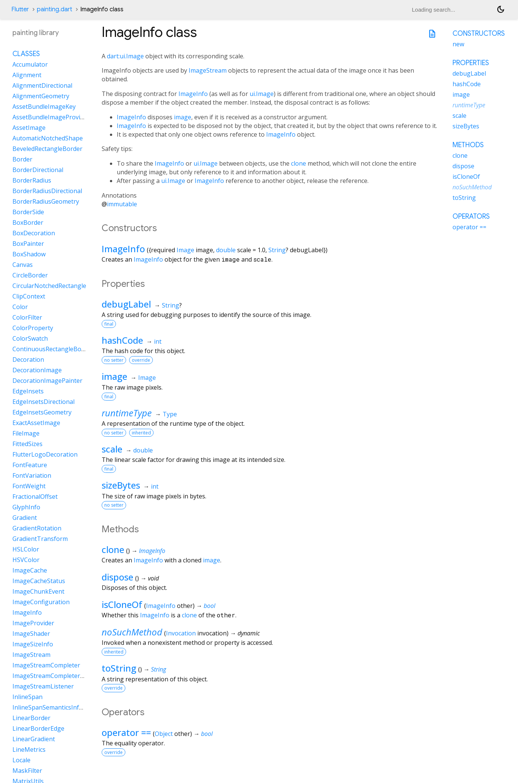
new (458, 44)
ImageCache (29, 570)
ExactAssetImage (36, 423)
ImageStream (208, 70)
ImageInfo (193, 94)
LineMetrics (29, 749)
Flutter (20, 9)
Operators (471, 216)
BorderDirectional (37, 170)
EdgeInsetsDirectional (43, 402)
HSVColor (26, 560)
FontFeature (29, 465)
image (182, 117)
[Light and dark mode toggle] (501, 9)
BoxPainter (28, 243)
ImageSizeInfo (32, 644)
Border (22, 159)
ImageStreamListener (43, 686)
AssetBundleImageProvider (51, 117)
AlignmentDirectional (42, 85)
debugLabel (126, 304)
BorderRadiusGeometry (45, 201)
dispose (117, 577)
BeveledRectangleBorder (47, 149)
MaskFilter (27, 770)
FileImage (26, 433)
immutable (122, 204)
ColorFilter (27, 317)
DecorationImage (37, 370)
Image (185, 250)
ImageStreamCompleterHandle (56, 676)
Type (170, 414)
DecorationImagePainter (47, 380)
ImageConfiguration (41, 602)
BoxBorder (27, 222)
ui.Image (262, 94)
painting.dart (54, 9)
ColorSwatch (30, 338)
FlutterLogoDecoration (45, 454)
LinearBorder (31, 718)
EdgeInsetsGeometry (42, 412)
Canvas (22, 264)
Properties (470, 63)
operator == (126, 732)
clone (298, 163)
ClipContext (28, 296)
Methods (468, 145)
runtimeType (127, 413)
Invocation (181, 633)
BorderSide (28, 212)
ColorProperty (32, 328)
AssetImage (29, 127)
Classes (26, 54)
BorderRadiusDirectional (47, 191)
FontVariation (31, 475)
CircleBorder (30, 275)
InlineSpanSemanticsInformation (58, 707)
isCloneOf (122, 604)
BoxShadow (29, 254)
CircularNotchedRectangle (49, 286)
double (226, 250)
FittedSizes (27, 444)
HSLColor (25, 549)
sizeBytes (121, 485)
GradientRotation (36, 528)
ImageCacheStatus (38, 581)
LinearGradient (33, 739)
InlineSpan (27, 697)
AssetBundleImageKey (44, 106)
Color (20, 307)
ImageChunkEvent (38, 591)
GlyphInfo (26, 507)
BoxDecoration (33, 233)
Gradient (24, 517)
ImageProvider (33, 623)
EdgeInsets (28, 391)
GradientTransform (40, 539)
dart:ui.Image (125, 56)
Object (164, 734)
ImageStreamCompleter (46, 665)
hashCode (122, 340)
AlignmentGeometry (40, 96)
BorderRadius (31, 180)
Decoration (28, 359)
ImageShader (31, 633)
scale (112, 449)
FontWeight (29, 486)
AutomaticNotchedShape (47, 138)
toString (119, 668)
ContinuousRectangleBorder (52, 349)
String (277, 250)
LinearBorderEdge (38, 728)
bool (209, 606)
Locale (21, 760)
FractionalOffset (35, 496)
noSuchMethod (132, 632)
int (157, 341)
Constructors (478, 33)
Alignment (26, 75)
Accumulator (30, 64)
